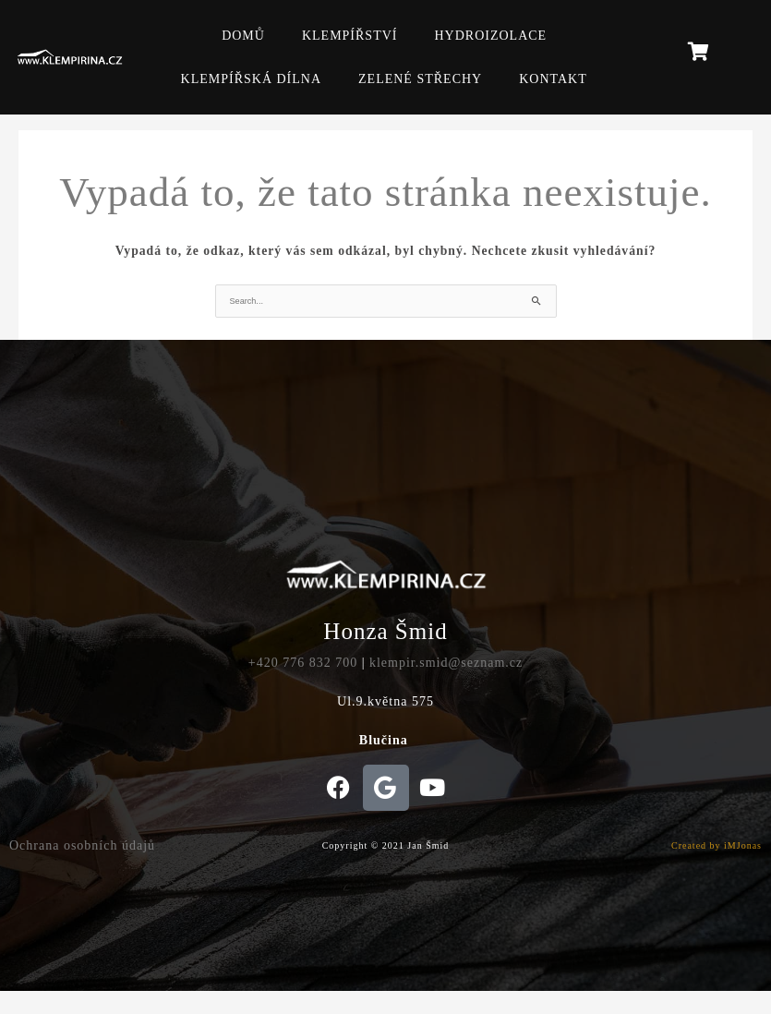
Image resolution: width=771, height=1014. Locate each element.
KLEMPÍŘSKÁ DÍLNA (251, 79)
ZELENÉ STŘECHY (420, 79)
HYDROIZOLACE (490, 35)
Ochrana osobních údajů (82, 845)
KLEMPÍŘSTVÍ (350, 35)
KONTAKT (553, 79)
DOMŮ (243, 35)
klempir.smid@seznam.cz (446, 663)
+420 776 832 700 (302, 663)
